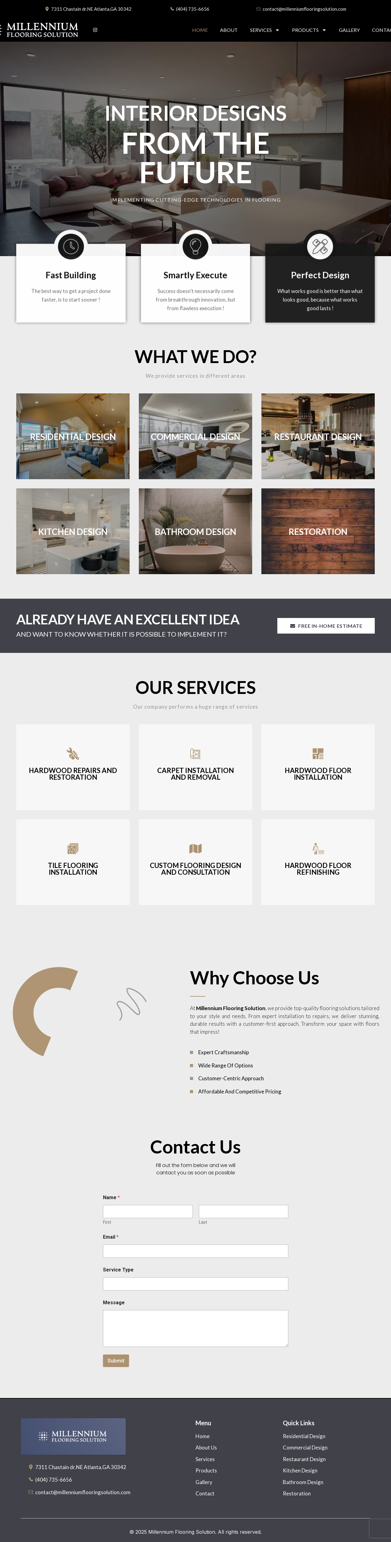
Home (200, 30)
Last (203, 1222)
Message (114, 1302)
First (107, 1222)
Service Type (118, 1270)
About (229, 30)
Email (111, 1237)
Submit (116, 1361)
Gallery (349, 30)
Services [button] (265, 30)
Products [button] (309, 30)
